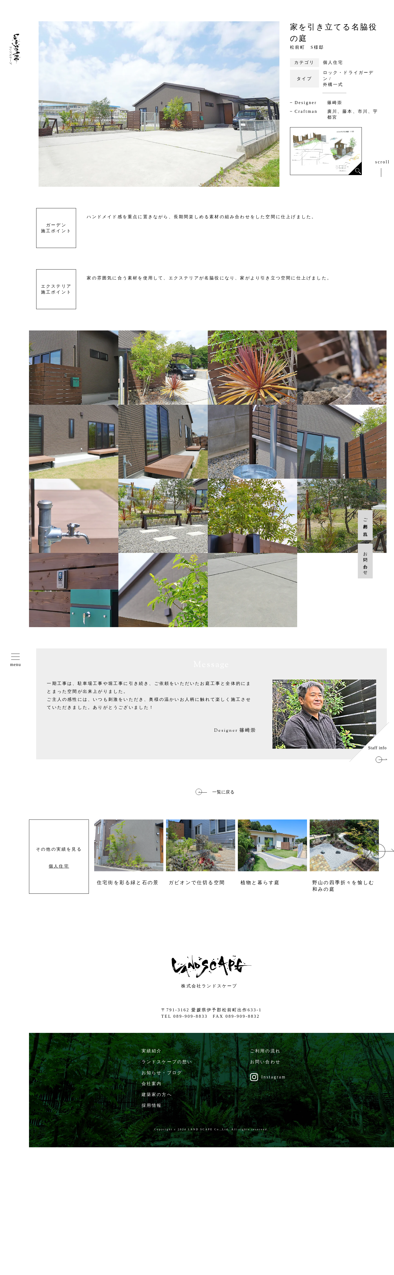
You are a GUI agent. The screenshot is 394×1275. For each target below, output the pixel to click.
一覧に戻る (223, 792)
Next (382, 851)
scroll (382, 162)
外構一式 (333, 84)
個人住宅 (333, 62)
